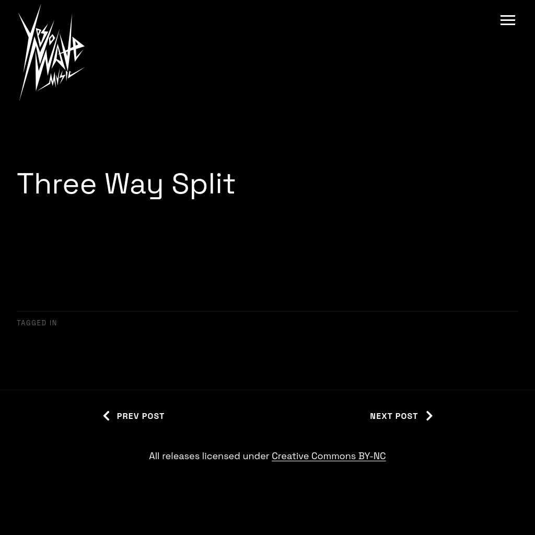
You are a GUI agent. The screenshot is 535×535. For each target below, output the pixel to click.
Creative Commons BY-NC (329, 456)
